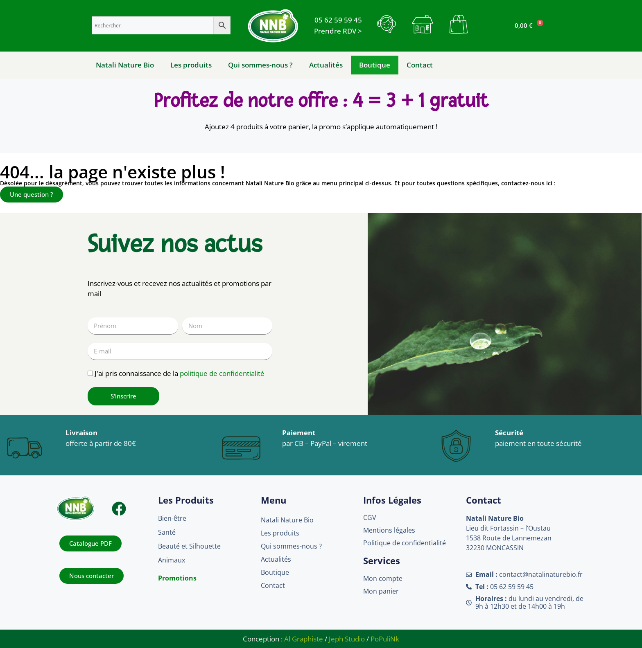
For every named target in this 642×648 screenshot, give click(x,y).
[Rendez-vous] (338, 30)
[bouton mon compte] (422, 24)
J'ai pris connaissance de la (179, 373)
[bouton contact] (386, 24)
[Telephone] (338, 19)
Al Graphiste (303, 639)
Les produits (191, 65)
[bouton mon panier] (458, 24)
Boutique (374, 65)
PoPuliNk (385, 639)
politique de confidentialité (222, 373)
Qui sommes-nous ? (260, 65)
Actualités (326, 65)
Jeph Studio (347, 639)
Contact (420, 65)
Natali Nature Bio (125, 65)
